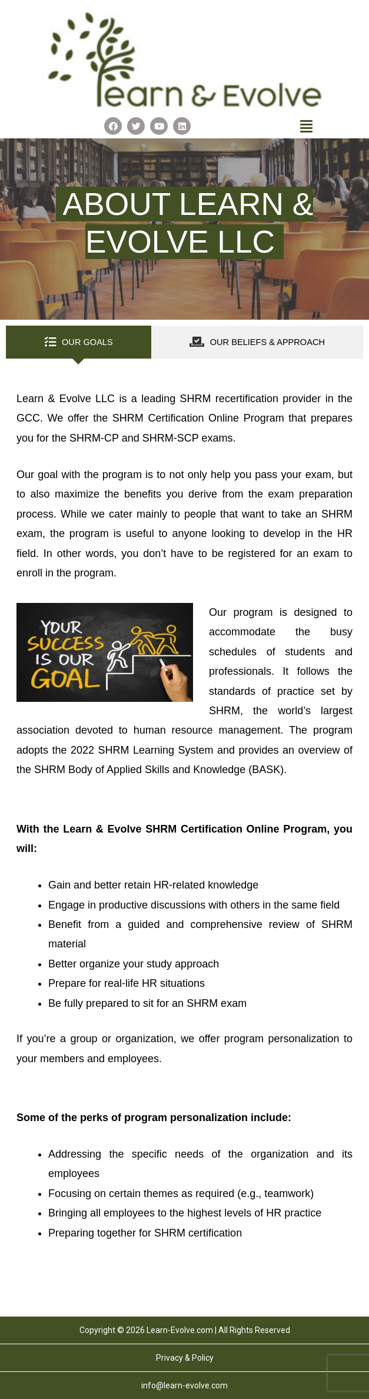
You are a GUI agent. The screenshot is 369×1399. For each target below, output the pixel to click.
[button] (306, 126)
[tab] (78, 342)
